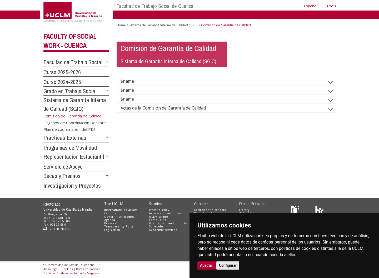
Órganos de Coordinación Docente (74, 122)
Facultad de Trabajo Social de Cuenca (155, 5)
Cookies (67, 269)
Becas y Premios (62, 176)
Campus (110, 213)
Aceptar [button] (206, 265)
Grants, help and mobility (168, 223)
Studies (155, 203)
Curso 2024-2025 (62, 82)
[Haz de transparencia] (296, 211)
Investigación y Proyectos (72, 186)
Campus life (158, 220)
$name (131, 81)
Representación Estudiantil (73, 157)
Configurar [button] (228, 265)
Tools (331, 5)
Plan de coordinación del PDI (69, 129)
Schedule (156, 226)
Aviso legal (50, 269)
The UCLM (113, 203)
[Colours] (319, 211)
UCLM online (158, 217)
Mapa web (94, 273)
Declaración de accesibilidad (63, 273)
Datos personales (88, 269)
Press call (111, 223)
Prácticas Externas (64, 138)
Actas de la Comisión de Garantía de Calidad (167, 108)
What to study (159, 210)
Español (310, 5)
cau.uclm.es (56, 228)
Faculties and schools (210, 210)
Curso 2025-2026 (62, 72)
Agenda (109, 220)
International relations (121, 210)
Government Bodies (119, 217)
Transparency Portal (119, 226)
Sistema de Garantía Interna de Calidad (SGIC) (163, 25)
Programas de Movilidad (70, 148)
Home (121, 25)
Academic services (163, 230)
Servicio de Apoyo (63, 167)
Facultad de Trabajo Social (72, 62)
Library (244, 210)
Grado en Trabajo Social (70, 91)
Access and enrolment (165, 213)
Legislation (112, 230)
